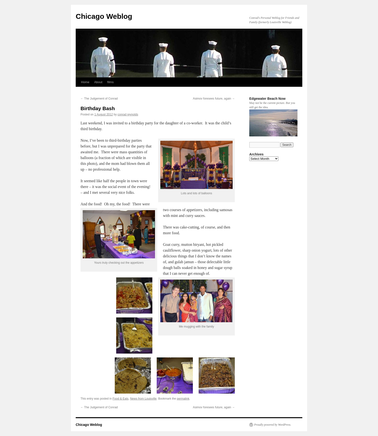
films (110, 82)
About (98, 82)
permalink (183, 398)
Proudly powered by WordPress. (272, 424)
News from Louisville (143, 398)
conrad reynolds (128, 114)
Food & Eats (120, 398)
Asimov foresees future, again (214, 98)
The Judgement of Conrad (99, 98)
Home (85, 82)
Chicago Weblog (104, 16)
